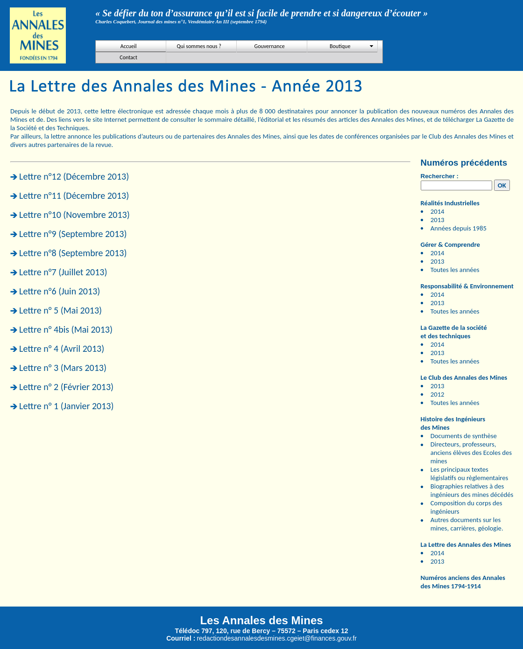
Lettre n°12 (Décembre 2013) (74, 176)
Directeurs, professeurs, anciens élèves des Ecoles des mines (471, 452)
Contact (128, 57)
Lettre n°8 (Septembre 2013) (73, 252)
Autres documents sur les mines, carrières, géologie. (467, 524)
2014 (438, 211)
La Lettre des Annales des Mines (466, 544)
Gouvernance (269, 46)
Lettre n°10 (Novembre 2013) (74, 214)
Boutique (340, 46)
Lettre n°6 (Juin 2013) (59, 291)
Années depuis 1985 (459, 228)
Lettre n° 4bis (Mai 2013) (66, 329)
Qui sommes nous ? (199, 46)
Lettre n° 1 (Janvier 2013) (66, 406)
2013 (438, 220)
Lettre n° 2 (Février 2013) (66, 386)
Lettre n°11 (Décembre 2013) (74, 195)
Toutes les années (455, 269)
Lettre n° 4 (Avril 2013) (61, 348)
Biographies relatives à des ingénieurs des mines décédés (472, 490)
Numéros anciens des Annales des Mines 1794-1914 (463, 581)
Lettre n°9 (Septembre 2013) (73, 233)
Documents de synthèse (464, 436)
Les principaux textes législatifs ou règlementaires (470, 473)
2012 (438, 394)
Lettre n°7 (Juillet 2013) (63, 272)
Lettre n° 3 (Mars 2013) (62, 367)
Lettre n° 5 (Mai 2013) (60, 310)
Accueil (128, 46)
